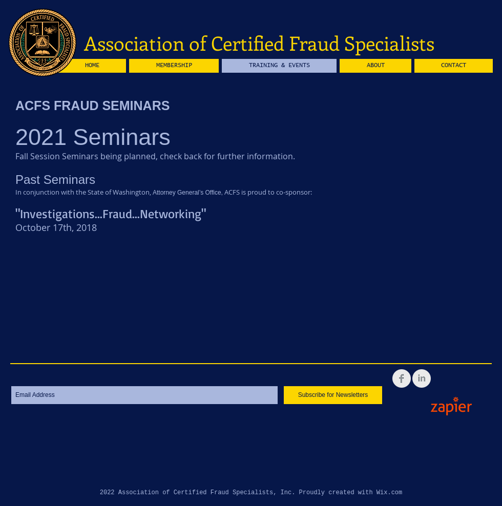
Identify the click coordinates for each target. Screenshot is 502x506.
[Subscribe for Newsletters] (333, 395)
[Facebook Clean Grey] (401, 378)
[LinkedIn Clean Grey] (421, 378)
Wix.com (389, 492)
